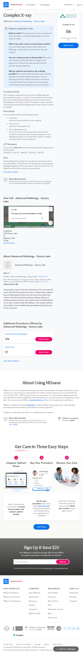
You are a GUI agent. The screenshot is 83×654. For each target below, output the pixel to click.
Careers (32, 605)
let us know (43, 282)
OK (42, 218)
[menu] (41, 5)
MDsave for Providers (11, 596)
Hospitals (73, 601)
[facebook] (65, 628)
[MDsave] (12, 4)
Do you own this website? (19, 218)
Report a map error (48, 226)
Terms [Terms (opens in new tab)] (41, 226)
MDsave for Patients (11, 592)
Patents (46, 644)
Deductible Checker (55, 609)
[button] (28, 28)
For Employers (45, 5)
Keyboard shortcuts (20, 226)
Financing (51, 596)
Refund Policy (53, 601)
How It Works (53, 592)
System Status (57, 644)
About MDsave (34, 592)
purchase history (36, 400)
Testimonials (52, 617)
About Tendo (34, 596)
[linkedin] (78, 628)
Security (37, 644)
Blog (49, 613)
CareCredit (30, 405)
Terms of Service (60, 568)
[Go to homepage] (12, 581)
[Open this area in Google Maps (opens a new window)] (7, 226)
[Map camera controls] (50, 223)
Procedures (73, 592)
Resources (33, 601)
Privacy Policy (48, 568)
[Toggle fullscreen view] (50, 209)
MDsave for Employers (12, 601)
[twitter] (74, 628)
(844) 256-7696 (44, 506)
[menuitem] (31, 5)
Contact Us (33, 609)
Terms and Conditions (23, 644)
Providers (73, 596)
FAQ (49, 605)
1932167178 (42, 277)
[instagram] (69, 628)
